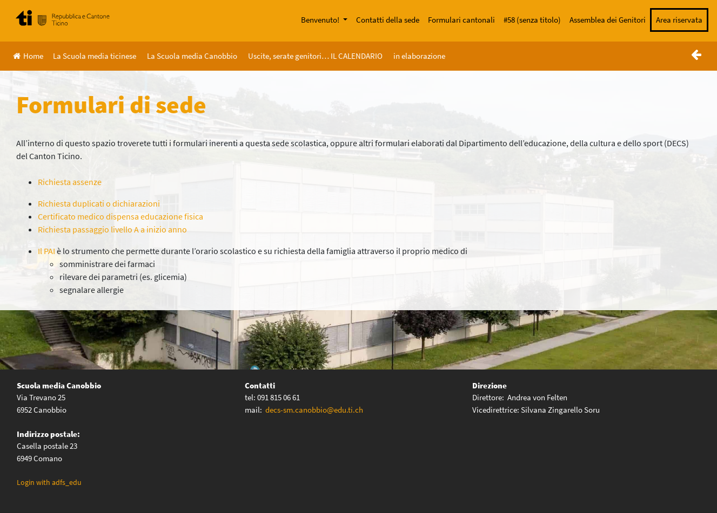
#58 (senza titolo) (532, 20)
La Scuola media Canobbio (192, 56)
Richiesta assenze (70, 181)
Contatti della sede (387, 20)
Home (28, 56)
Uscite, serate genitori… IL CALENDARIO (315, 56)
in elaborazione (419, 56)
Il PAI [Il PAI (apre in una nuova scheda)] (46, 250)
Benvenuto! (321, 20)
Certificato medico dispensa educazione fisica (120, 216)
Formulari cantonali (461, 20)
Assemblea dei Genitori (607, 20)
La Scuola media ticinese (94, 56)
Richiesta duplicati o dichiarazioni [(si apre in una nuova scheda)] (99, 203)
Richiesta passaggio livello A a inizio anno (112, 229)
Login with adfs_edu (49, 482)
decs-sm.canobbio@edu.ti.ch (314, 410)
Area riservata (679, 20)
